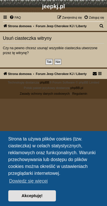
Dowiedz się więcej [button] (28, 181)
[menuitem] (15, 17)
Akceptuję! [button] (32, 195)
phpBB (44, 82)
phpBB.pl (76, 88)
